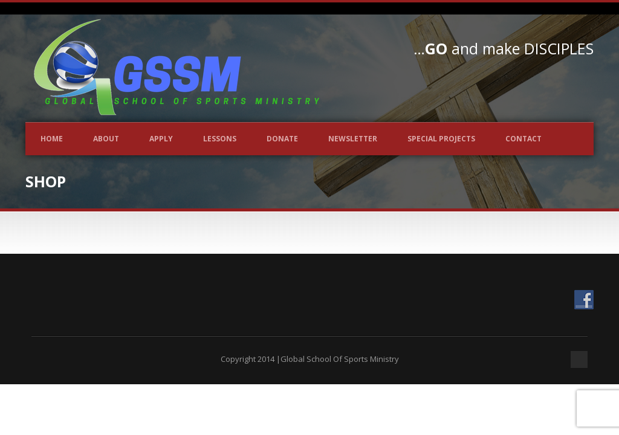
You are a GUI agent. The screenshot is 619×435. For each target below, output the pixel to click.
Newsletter (352, 139)
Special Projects (441, 139)
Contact (523, 139)
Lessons (219, 139)
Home (52, 139)
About (106, 139)
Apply (161, 139)
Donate (282, 139)
